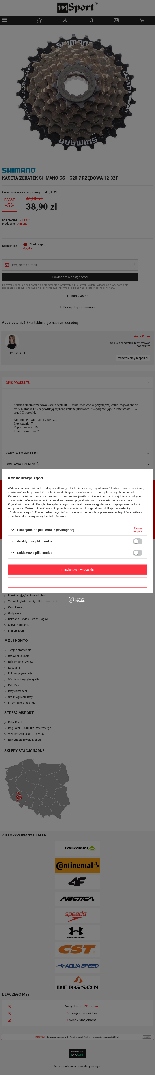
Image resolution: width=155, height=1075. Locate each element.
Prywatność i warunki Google (26, 504)
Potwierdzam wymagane (77, 582)
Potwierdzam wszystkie (77, 569)
